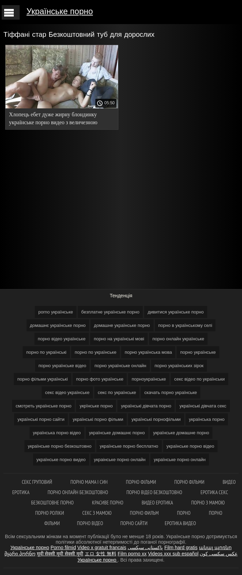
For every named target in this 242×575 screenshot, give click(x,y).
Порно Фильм (145, 513)
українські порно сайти (41, 419)
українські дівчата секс (202, 405)
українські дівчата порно (146, 405)
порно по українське (95, 352)
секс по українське (117, 392)
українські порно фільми (98, 419)
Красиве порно (108, 502)
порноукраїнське (148, 379)
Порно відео (90, 523)
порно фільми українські (42, 379)
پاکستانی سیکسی (145, 547)
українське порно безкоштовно (60, 446)
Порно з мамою (207, 502)
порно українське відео (62, 365)
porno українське (55, 312)
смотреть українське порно (43, 405)
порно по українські (46, 352)
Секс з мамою (97, 513)
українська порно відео (57, 432)
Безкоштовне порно (53, 502)
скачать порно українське (170, 392)
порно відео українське (62, 338)
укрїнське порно (96, 405)
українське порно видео (61, 459)
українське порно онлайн (180, 459)
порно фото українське (100, 379)
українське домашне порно (181, 432)
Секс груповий (37, 482)
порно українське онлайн (120, 365)
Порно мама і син (90, 482)
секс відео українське (67, 392)
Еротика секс (214, 492)
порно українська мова (148, 352)
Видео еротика (157, 502)
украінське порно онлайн (120, 459)
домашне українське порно (122, 325)
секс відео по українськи (199, 379)
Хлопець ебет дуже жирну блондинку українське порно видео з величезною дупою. (53, 119)
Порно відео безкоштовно (154, 492)
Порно (184, 513)
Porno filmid (63, 547)
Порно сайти (133, 523)
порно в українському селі (185, 325)
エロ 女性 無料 (100, 553)
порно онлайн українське (178, 338)
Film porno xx (132, 553)
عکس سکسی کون (219, 553)
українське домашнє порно (117, 432)
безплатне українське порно (110, 312)
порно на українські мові (119, 338)
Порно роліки (50, 513)
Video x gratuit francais (101, 547)
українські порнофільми (156, 419)
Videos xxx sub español (173, 553)
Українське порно (60, 11)
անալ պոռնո (215, 547)
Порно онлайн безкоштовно (78, 492)
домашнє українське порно (58, 325)
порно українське (197, 352)
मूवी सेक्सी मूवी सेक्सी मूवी (60, 553)
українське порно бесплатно (129, 446)
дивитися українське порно (176, 312)
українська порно (206, 419)
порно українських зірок (179, 365)
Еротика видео (180, 523)
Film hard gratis (180, 547)
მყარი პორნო (19, 553)
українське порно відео (190, 446)
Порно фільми (141, 482)
